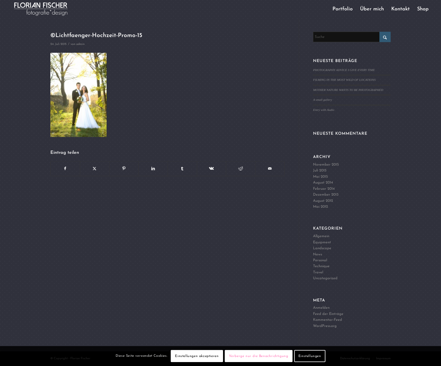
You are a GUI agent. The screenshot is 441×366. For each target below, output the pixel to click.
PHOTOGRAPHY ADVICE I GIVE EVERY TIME (344, 70)
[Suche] (352, 37)
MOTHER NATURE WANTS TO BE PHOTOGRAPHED (348, 90)
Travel (318, 272)
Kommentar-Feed (327, 320)
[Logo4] (45, 9)
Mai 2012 (320, 207)
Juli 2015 (320, 170)
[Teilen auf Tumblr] (182, 168)
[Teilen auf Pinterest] (123, 168)
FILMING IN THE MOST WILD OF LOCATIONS (344, 79)
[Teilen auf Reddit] (240, 168)
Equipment (322, 242)
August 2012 (323, 201)
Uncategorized (325, 278)
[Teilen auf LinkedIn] (153, 168)
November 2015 (326, 164)
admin (80, 44)
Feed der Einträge (328, 314)
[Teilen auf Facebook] (65, 168)
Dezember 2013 (326, 194)
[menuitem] (342, 9)
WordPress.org (325, 326)
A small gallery (322, 99)
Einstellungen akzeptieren (197, 356)
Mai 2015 (320, 177)
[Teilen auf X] (94, 168)
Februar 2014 (324, 189)
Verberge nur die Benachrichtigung (258, 356)
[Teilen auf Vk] (211, 168)
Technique (321, 266)
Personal (320, 260)
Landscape (322, 248)
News (317, 254)
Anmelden (321, 308)
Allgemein (321, 236)
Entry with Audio (323, 109)
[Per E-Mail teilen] (269, 168)
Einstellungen (309, 356)
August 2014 (323, 182)
